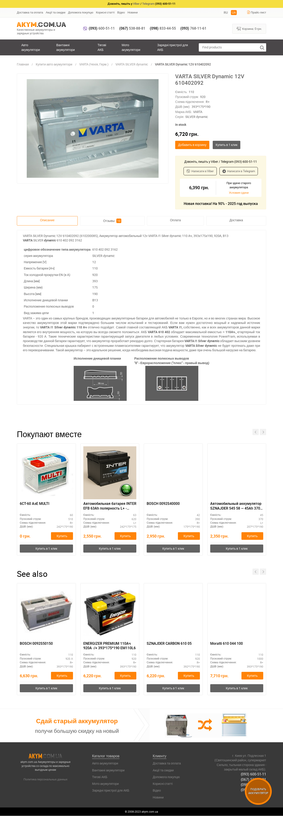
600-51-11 (102, 28)
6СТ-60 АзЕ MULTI (34, 503)
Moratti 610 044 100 (226, 643)
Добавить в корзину (192, 145)
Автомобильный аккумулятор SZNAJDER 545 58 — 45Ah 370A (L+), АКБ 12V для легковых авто (236, 506)
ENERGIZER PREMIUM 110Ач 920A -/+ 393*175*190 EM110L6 (109, 645)
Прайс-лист (256, 12)
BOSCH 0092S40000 (163, 503)
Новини (133, 12)
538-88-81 (132, 28)
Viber (136, 3)
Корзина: (249, 28)
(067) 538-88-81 (253, 779)
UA (234, 12)
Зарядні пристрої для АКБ (172, 47)
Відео (121, 12)
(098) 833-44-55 (253, 784)
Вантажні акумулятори (65, 47)
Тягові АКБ (101, 47)
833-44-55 (163, 28)
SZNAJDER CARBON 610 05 (169, 643)
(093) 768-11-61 (253, 789)
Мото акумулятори (131, 47)
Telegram (148, 3)
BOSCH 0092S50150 (36, 643)
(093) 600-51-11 (253, 774)
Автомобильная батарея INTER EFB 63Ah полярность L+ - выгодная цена (109, 506)
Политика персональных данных (46, 779)
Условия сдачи (239, 193)
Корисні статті (105, 12)
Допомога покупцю (80, 12)
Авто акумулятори (30, 47)
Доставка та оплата (30, 12)
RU (226, 12)
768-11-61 (193, 28)
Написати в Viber (200, 171)
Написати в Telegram (238, 171)
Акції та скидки (55, 12)
